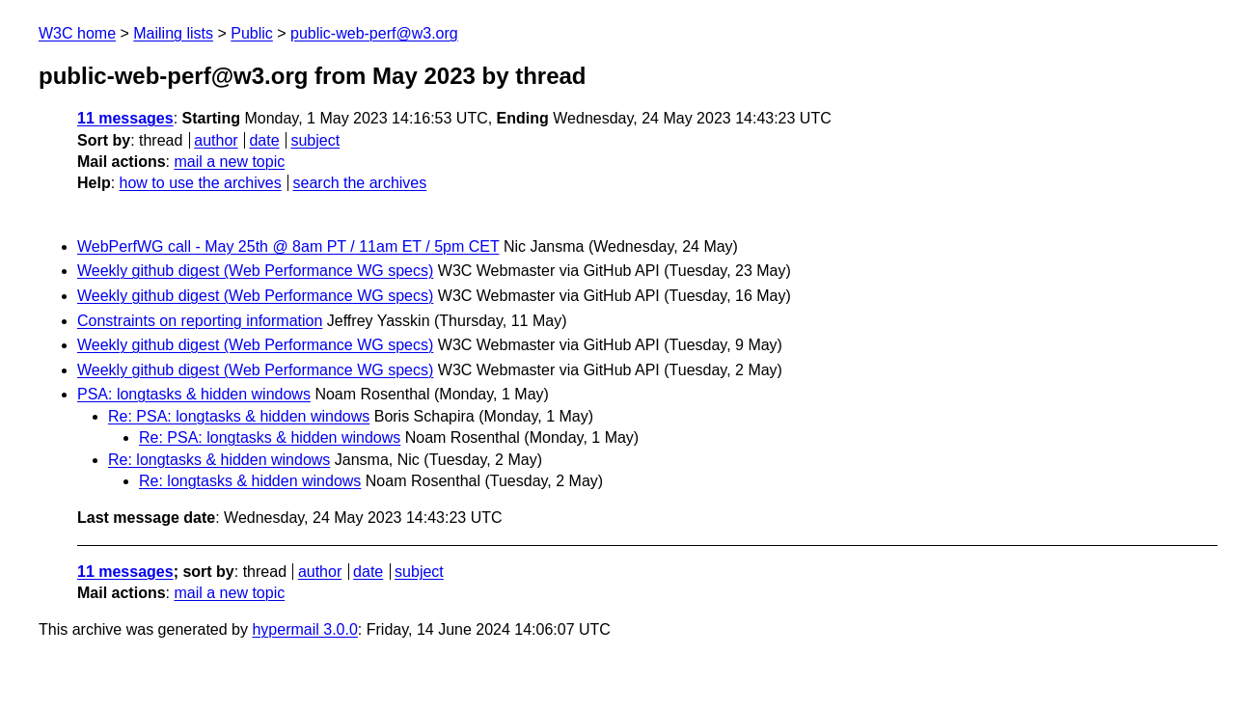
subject (315, 140)
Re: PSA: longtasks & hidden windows (238, 416)
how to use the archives (201, 183)
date (264, 140)
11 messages (125, 118)
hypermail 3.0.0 (304, 629)
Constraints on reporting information (199, 321)
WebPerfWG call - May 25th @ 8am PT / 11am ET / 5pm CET (288, 246)
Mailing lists (173, 33)
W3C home (77, 33)
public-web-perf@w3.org (374, 33)
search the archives (360, 183)
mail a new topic (229, 161)
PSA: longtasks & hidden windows (194, 394)
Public (252, 33)
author (215, 140)
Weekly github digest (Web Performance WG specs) (255, 270)
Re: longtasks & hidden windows (219, 459)
